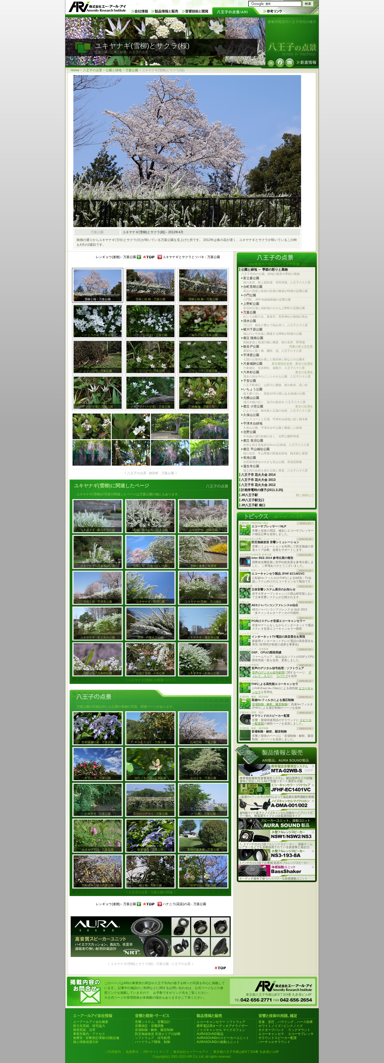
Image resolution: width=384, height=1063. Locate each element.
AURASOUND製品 (210, 1034)
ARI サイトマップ (156, 1052)
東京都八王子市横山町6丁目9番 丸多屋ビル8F (246, 1052)
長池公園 (249, 458)
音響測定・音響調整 (149, 1026)
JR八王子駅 (277, 495)
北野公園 (249, 432)
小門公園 (249, 295)
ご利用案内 (113, 1052)
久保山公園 (251, 415)
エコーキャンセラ (271, 1034)
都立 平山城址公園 (256, 449)
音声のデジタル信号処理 (268, 672)
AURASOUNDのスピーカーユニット (223, 1038)
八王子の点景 (92, 70)
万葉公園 (131, 70)
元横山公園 (251, 398)
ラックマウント (299, 1030)
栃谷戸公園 (278, 346)
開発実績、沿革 (84, 1030)
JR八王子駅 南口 (253, 505)
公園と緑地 (114, 70)
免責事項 (132, 1052)
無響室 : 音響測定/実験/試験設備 (96, 1038)
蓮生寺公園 (251, 466)
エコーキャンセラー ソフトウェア (221, 1022)
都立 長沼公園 (253, 440)
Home (75, 70)
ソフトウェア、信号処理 (152, 1038)
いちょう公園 (252, 389)
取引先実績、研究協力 (89, 1026)
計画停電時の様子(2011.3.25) (262, 490)
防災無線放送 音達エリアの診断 (158, 1034)
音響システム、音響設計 (152, 1022)
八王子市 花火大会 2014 (258, 475)
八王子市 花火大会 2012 (258, 485)
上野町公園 (251, 304)
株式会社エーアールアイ (191, 1052)
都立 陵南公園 (253, 338)
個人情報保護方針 (86, 1042)
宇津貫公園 (251, 355)
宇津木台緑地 (252, 423)
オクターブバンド (271, 1030)
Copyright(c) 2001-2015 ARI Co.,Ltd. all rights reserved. (192, 1056)
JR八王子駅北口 (252, 500)
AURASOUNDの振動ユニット (218, 1042)
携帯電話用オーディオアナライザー (222, 1026)
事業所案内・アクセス (89, 1034)
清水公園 (249, 321)
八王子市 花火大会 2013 (258, 480)
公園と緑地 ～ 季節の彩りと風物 (264, 269)
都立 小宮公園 (278, 406)
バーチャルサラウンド (274, 1042)
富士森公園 (251, 278)
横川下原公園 (252, 329)
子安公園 (249, 381)
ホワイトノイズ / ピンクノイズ (280, 1026)
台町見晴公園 (252, 287)
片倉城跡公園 (278, 363)
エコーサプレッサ (301, 1034)
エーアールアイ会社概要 (90, 1022)
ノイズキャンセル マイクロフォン (221, 1030)
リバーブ (282, 675)
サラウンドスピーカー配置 (277, 1038)
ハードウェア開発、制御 (152, 1042)
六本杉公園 (278, 372)
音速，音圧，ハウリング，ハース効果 (285, 1022)
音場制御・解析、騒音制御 (269, 704)
